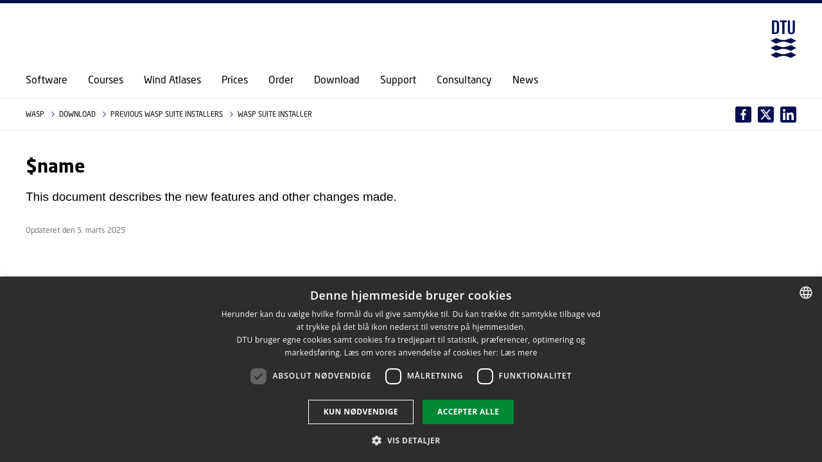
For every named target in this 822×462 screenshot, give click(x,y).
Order (280, 79)
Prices (235, 79)
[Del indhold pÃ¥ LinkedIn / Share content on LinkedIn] (766, 115)
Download (337, 79)
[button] (410, 440)
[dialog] (411, 369)
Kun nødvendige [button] (361, 411)
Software (46, 79)
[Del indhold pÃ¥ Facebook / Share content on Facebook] (743, 115)
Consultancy (464, 79)
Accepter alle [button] (468, 411)
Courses (105, 79)
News (525, 79)
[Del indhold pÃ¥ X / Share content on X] (788, 115)
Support (398, 79)
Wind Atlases (172, 79)
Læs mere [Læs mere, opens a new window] (518, 352)
